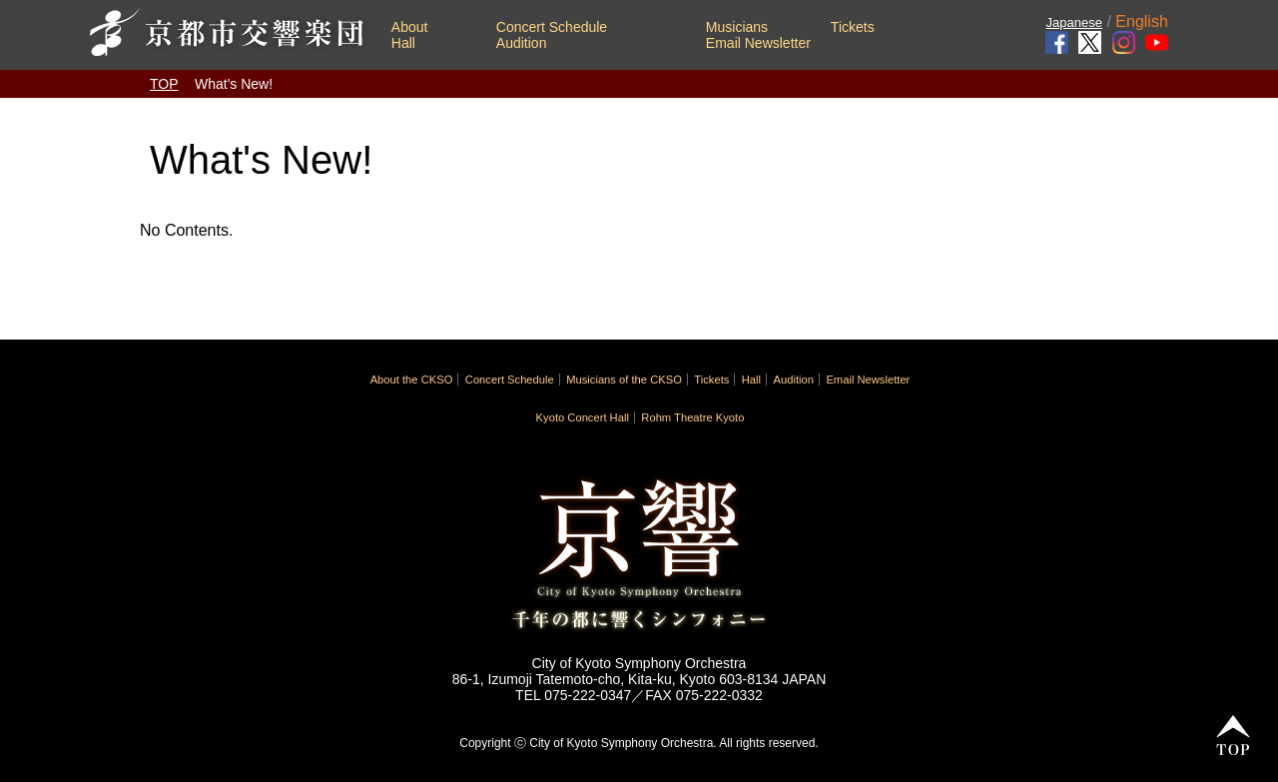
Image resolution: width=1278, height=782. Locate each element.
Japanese (1074, 22)
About (409, 27)
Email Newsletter (758, 43)
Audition (521, 43)
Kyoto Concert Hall (582, 417)
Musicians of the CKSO (624, 380)
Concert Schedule (551, 27)
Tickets (853, 27)
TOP (164, 84)
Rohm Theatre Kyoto (692, 417)
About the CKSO (411, 380)
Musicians (737, 27)
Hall (403, 43)
